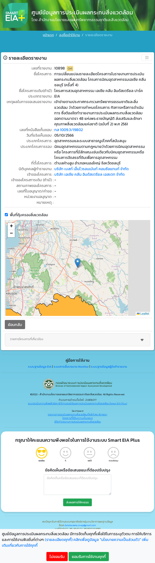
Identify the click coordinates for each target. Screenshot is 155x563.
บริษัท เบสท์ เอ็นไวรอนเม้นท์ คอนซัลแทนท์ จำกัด (91, 160)
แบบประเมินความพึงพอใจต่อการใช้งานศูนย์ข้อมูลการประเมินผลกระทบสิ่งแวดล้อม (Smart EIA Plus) (77, 396)
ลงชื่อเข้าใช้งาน (69, 35)
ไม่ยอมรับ (57, 556)
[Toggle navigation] (147, 45)
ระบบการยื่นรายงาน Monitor (71, 359)
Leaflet (143, 306)
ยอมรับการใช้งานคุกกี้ (89, 556)
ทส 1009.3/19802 (69, 120)
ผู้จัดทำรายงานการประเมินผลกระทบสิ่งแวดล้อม (77, 414)
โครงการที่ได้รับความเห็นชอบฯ (77, 410)
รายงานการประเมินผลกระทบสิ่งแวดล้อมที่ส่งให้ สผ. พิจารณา (77, 407)
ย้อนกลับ (15, 317)
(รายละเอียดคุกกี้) (58, 539)
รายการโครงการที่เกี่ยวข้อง (77, 332)
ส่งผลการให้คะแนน (77, 495)
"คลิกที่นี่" (93, 526)
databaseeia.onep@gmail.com (80, 517)
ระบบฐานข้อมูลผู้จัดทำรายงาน (109, 359)
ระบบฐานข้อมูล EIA (39, 359)
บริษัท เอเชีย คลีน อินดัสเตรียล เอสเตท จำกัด (90, 166)
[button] (78, 255)
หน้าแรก (48, 35)
